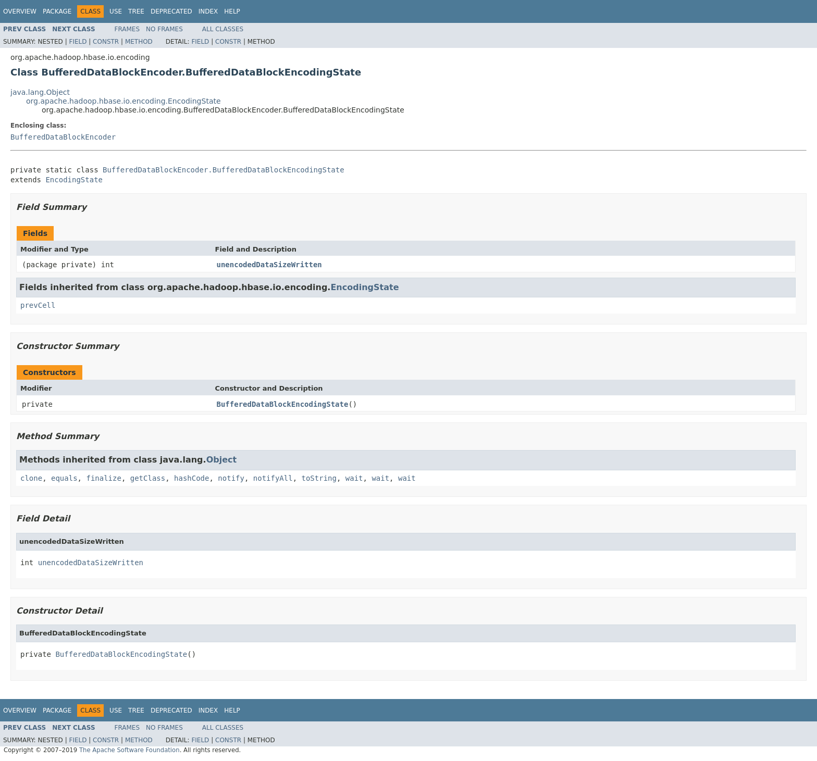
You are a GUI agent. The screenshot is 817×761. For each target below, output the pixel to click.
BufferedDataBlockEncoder (63, 137)
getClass (147, 478)
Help (232, 11)
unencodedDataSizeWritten (269, 264)
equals (64, 478)
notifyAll (273, 478)
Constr (106, 41)
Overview (19, 11)
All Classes (222, 29)
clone (31, 478)
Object (221, 460)
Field (77, 41)
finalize (103, 478)
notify (231, 478)
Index (208, 11)
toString (319, 478)
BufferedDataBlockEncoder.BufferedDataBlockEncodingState (223, 170)
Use (115, 11)
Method (139, 41)
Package (57, 11)
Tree (136, 11)
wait (354, 478)
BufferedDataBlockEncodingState (283, 404)
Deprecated (171, 11)
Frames (127, 29)
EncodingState (74, 180)
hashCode (191, 478)
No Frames (164, 29)
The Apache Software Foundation (129, 750)
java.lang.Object (40, 92)
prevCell (37, 305)
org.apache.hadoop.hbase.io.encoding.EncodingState (123, 101)
